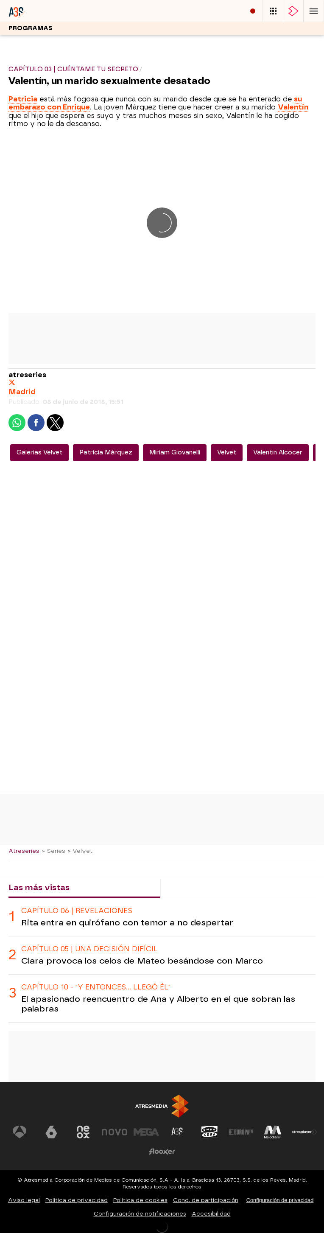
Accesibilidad (211, 1214)
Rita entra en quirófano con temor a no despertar (127, 923)
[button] (314, 11)
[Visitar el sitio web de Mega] (146, 1132)
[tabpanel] (162, 960)
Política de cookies (140, 1200)
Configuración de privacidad (280, 1200)
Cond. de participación (205, 1200)
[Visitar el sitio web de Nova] (114, 1132)
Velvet (226, 452)
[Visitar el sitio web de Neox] (83, 1132)
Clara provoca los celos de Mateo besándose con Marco (142, 961)
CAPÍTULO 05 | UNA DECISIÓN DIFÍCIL (89, 949)
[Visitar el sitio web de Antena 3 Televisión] (19, 1132)
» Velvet (80, 850)
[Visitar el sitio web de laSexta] (51, 1132)
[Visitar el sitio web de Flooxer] (162, 1151)
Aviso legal (24, 1200)
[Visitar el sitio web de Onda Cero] (209, 1132)
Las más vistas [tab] (39, 887)
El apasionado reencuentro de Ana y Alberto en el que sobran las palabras (158, 1004)
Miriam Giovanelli (174, 452)
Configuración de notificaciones (140, 1214)
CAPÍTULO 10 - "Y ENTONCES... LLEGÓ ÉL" (95, 987)
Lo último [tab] (187, 887)
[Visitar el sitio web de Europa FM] (241, 1132)
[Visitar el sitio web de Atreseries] (177, 1132)
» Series (53, 850)
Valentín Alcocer (277, 452)
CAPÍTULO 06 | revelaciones (76, 911)
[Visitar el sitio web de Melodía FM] (272, 1132)
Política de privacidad (76, 1200)
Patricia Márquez (105, 452)
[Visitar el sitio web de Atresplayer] (304, 1132)
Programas (30, 28)
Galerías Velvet (39, 452)
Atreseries (23, 850)
